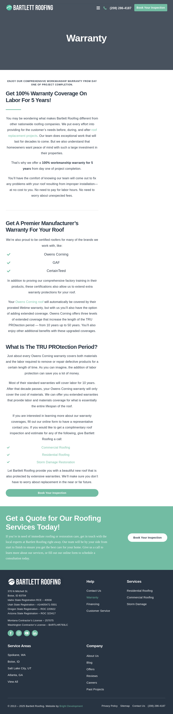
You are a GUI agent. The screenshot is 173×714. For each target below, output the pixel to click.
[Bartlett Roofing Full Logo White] (34, 579)
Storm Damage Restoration (56, 462)
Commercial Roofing (55, 447)
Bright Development (71, 706)
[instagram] (19, 633)
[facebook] (11, 633)
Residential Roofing (55, 454)
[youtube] (27, 633)
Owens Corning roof (29, 301)
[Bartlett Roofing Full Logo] (30, 5)
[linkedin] (35, 633)
